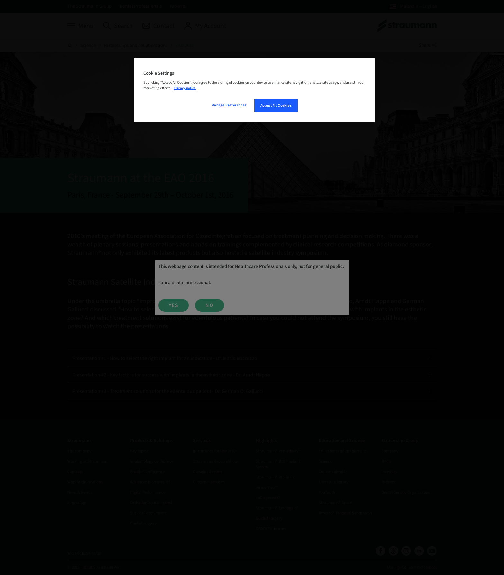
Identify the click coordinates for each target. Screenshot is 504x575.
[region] (254, 90)
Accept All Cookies (276, 105)
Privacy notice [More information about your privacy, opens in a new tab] (185, 88)
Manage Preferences (229, 105)
